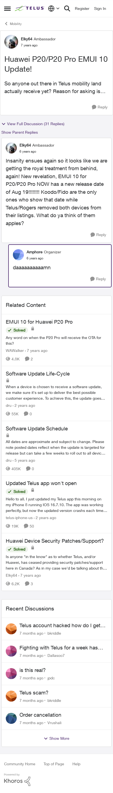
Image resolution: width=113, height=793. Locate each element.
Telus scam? (34, 693)
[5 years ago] (24, 460)
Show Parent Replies (19, 132)
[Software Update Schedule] (56, 447)
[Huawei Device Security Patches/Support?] (56, 562)
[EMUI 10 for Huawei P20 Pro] (56, 340)
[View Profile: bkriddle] (11, 628)
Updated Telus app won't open (41, 483)
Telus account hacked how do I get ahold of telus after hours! (59, 625)
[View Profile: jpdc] (11, 673)
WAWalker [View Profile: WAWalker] (15, 350)
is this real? (32, 670)
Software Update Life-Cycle (38, 374)
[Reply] (100, 107)
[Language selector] (54, 8)
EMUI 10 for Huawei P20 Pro (39, 322)
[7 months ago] (31, 633)
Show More (56, 738)
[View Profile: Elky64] (11, 42)
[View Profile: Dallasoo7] (11, 651)
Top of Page (54, 763)
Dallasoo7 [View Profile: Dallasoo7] (56, 655)
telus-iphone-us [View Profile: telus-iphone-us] (19, 517)
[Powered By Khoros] (56, 780)
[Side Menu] (7, 8)
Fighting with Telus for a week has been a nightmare (58, 648)
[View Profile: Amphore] (18, 254)
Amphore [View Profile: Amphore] (35, 252)
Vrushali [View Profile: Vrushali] (54, 722)
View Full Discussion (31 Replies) (32, 123)
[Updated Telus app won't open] (56, 504)
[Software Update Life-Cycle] (56, 392)
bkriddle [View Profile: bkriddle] (54, 633)
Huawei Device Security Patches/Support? (55, 541)
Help (76, 763)
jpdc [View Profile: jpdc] (51, 678)
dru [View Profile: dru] (9, 405)
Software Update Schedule (37, 428)
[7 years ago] (36, 350)
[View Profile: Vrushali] (11, 718)
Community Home (19, 763)
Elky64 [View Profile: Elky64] (26, 39)
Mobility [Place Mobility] (13, 23)
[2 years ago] (24, 405)
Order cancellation (40, 715)
